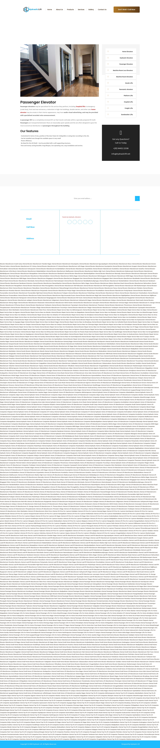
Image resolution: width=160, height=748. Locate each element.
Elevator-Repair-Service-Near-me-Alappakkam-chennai (73, 312)
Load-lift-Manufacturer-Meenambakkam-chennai (40, 547)
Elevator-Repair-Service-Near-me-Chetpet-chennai (20, 324)
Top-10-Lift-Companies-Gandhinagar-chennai (133, 710)
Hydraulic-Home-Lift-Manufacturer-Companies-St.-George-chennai (116, 458)
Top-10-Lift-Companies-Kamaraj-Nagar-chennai (119, 717)
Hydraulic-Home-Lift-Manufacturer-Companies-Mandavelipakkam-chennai (84, 421)
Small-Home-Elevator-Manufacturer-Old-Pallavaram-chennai (96, 649)
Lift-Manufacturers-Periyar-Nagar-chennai (25, 494)
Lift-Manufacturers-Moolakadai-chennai (28, 482)
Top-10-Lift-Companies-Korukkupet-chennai (83, 725)
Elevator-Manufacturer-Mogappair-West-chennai (103, 278)
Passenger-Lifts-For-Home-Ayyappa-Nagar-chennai (20, 620)
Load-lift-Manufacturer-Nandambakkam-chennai (128, 552)
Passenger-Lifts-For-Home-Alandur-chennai (127, 610)
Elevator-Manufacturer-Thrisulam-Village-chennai (31, 307)
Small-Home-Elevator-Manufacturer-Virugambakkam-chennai (85, 664)
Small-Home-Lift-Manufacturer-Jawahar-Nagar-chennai (74, 693)
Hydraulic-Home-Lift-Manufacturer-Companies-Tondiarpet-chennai (20, 465)
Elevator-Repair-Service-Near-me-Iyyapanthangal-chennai (85, 339)
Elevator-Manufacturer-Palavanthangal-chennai (59, 288)
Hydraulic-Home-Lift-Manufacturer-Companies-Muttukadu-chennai (75, 429)
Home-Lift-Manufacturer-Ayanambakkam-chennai (91, 375)
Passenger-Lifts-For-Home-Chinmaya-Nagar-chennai (43, 623)
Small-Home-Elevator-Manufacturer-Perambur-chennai (55, 654)
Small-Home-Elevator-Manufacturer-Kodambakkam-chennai (81, 642)
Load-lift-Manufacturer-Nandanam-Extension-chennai (28, 555)
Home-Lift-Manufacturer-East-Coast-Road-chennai (54, 382)
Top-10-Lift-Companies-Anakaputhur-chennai (87, 698)
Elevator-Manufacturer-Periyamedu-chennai (39, 290)
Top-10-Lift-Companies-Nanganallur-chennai (109, 727)
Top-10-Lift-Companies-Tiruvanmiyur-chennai (13, 737)
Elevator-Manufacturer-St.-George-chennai (147, 302)
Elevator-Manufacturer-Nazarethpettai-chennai (52, 283)
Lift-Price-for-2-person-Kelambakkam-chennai (113, 513)
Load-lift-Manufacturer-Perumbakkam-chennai (96, 562)
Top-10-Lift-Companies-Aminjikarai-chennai (60, 698)
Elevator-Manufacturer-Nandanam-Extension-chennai (21, 283)
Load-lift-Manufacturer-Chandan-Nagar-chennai (47, 535)
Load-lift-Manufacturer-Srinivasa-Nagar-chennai (119, 574)
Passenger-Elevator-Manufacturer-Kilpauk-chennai (68, 586)
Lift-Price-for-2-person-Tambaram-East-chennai (85, 528)
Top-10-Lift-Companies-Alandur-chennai (53, 695)
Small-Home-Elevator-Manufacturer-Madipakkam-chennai (131, 644)
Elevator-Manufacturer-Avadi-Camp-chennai (13, 264)
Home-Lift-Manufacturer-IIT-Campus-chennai (44, 390)
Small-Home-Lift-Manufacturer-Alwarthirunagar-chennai (69, 669)
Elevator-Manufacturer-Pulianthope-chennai (86, 293)
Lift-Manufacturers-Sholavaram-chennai (85, 504)
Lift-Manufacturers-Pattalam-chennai (77, 492)
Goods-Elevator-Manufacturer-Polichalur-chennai (66, 358)
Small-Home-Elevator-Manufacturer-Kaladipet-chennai (123, 635)
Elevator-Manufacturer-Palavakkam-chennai (31, 288)
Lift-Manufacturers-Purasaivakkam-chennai (106, 497)
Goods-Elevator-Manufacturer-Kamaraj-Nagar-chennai (61, 341)
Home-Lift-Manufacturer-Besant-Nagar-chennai (23, 378)
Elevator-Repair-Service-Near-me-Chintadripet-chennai (120, 324)
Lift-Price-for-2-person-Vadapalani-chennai (91, 530)
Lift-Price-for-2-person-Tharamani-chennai (113, 528)
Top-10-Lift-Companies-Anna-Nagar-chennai (114, 698)
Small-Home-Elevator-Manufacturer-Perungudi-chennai (89, 654)
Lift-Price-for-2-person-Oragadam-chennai (59, 523)
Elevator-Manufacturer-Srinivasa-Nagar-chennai (119, 302)
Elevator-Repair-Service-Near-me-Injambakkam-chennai (51, 339)
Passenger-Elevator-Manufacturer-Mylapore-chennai (62, 594)
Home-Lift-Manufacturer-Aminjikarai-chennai (127, 370)
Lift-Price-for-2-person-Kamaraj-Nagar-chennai (97, 511)
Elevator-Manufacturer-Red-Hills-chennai (100, 298)
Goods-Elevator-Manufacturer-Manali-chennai (35, 351)
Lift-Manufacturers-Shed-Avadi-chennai (34, 504)
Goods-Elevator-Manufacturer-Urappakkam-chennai (36, 363)
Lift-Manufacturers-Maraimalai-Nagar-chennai (87, 477)
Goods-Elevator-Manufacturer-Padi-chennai (33, 356)
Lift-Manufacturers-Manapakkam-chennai (117, 475)
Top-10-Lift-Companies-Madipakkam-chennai (111, 725)
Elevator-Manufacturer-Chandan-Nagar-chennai (42, 264)
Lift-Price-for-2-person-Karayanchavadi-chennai (29, 513)
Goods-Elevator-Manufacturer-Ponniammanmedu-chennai (128, 358)
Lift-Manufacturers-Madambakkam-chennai (135, 472)
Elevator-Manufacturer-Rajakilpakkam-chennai (121, 295)
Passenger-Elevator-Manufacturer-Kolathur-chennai (79, 589)
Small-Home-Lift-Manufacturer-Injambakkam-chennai (129, 690)
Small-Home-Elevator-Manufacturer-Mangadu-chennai (75, 647)
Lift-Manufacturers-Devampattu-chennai (52, 467)
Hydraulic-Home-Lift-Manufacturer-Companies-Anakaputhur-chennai (103, 400)
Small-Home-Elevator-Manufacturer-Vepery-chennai (16, 664)
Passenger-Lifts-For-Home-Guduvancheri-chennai (128, 630)
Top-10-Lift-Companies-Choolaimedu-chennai (24, 708)
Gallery (91, 9)
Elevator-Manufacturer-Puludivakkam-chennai (138, 293)
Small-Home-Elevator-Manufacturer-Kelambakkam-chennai (67, 640)
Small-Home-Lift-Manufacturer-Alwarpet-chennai (37, 669)
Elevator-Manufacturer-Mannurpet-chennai (139, 273)
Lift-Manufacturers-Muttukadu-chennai (78, 482)
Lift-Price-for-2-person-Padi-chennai (108, 523)
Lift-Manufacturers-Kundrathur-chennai (61, 472)
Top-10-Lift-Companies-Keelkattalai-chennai (105, 720)
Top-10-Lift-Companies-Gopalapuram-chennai (37, 712)
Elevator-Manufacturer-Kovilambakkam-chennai (55, 269)
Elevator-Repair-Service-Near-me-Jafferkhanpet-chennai (120, 339)
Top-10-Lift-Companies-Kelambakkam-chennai (133, 720)
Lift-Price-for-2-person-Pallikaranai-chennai (133, 523)
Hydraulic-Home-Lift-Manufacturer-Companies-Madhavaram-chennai (137, 416)
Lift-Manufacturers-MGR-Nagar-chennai (36, 480)
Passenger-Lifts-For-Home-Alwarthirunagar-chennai (56, 613)
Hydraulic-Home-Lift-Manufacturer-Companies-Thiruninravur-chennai (52, 463)
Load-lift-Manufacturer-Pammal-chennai (92, 560)
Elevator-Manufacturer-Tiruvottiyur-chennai (59, 307)
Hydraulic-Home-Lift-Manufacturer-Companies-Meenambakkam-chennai (57, 424)
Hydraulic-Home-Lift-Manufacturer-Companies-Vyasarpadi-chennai (61, 465)
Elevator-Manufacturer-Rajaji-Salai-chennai (94, 295)
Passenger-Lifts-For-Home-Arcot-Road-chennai (130, 615)
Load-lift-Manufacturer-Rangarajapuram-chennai (47, 569)
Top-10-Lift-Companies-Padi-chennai (114, 729)
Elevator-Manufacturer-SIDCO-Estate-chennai (64, 302)
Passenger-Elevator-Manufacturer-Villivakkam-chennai (67, 608)
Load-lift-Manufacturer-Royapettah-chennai (127, 569)
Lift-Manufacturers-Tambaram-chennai (79, 506)
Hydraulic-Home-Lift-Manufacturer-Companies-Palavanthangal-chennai (72, 438)
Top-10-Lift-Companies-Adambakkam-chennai (134, 693)
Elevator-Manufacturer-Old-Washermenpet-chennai (135, 285)
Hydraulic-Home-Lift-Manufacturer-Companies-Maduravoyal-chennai (67, 419)
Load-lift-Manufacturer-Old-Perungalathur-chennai (109, 557)
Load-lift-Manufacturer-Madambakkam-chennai (42, 543)
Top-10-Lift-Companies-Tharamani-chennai (116, 734)
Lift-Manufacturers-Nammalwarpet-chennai (103, 482)
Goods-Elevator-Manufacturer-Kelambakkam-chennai (104, 344)
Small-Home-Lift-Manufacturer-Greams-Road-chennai (54, 688)
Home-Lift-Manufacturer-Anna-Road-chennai (55, 373)
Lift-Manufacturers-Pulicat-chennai (55, 497)
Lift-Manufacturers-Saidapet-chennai (92, 501)
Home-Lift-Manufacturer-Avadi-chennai (63, 375)
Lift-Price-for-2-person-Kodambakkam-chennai (109, 516)
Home (49, 9)
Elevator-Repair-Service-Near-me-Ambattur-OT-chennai (49, 315)
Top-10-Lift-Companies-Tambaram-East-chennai (88, 734)
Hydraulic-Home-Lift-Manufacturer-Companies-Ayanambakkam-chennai (53, 407)
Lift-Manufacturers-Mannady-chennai (37, 477)
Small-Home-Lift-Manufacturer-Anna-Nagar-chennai (72, 671)
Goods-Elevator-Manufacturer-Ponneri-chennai (95, 358)
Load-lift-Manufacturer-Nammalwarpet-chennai (63, 552)
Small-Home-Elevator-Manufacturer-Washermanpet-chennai (123, 664)
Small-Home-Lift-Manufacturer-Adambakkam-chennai (40, 666)
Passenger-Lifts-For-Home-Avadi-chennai (87, 618)
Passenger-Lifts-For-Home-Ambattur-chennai (86, 613)
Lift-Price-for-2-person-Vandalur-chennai (145, 530)
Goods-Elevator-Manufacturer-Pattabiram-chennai (33, 361)
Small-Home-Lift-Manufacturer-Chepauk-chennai (45, 678)
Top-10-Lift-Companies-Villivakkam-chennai (68, 739)
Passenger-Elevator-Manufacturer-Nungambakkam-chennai (130, 594)
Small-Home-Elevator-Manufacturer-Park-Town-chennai (142, 652)
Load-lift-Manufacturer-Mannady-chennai (113, 545)
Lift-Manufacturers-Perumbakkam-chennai (51, 494)
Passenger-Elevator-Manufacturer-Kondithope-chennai (111, 589)
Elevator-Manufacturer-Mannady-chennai (113, 273)
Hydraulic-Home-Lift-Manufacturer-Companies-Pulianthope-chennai (26, 446)
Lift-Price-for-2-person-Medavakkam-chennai (53, 521)
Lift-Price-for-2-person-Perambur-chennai (59, 526)
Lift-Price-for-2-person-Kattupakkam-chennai (58, 513)
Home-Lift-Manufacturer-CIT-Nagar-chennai (25, 382)
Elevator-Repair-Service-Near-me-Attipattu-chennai (35, 320)
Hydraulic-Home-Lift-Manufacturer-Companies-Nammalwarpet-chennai (118, 429)
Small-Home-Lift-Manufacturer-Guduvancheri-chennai (87, 688)
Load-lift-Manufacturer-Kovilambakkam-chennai (64, 540)
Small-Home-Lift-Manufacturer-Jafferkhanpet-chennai (40, 693)
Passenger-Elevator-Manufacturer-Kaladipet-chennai (68, 581)
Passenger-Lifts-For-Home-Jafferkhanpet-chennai (60, 635)
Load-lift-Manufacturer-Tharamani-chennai (102, 577)
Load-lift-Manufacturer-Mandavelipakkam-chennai (85, 545)
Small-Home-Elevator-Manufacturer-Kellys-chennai (100, 640)
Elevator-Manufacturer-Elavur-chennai (125, 264)
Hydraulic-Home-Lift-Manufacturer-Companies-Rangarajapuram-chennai (53, 450)
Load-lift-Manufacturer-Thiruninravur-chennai (129, 577)
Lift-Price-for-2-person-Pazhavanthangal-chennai (32, 526)
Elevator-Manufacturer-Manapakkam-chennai (29, 273)
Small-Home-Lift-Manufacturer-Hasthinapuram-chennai (32, 690)
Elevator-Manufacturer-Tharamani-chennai (96, 305)
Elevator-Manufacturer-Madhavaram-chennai (65, 271)
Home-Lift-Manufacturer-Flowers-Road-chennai (62, 385)
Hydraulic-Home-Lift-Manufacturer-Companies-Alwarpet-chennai (91, 397)
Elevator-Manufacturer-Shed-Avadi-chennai (135, 300)
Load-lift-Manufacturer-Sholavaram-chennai (36, 574)
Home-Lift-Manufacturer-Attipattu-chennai (38, 375)
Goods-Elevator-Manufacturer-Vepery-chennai (34, 366)
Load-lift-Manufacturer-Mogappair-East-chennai (73, 550)
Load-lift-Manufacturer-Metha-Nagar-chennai (69, 547)
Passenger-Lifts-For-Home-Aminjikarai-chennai (144, 613)
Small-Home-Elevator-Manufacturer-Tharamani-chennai (22, 659)
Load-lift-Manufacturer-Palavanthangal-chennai (65, 560)
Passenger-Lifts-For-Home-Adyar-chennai (74, 610)
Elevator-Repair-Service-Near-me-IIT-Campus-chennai (138, 336)
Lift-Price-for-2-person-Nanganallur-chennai (106, 521)
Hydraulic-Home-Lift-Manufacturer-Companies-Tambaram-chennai (43, 460)
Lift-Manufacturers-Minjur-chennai (58, 480)
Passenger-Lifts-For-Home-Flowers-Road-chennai (103, 628)
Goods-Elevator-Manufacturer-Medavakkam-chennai (96, 351)
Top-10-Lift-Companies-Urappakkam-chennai (67, 737)
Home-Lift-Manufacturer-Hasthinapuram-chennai (15, 390)
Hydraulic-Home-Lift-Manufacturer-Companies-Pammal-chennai (114, 438)
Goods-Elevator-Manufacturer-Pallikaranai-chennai (62, 356)
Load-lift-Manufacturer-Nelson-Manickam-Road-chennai (119, 555)
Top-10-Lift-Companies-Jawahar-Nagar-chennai (65, 717)
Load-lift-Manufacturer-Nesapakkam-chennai (19, 557)
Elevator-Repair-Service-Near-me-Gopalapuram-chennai (22, 334)
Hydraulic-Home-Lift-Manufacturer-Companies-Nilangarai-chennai (122, 433)
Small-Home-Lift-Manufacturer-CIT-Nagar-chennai (142, 681)
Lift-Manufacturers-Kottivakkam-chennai (113, 470)
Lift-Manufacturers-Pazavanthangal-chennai (102, 492)
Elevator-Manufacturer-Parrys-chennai (110, 288)
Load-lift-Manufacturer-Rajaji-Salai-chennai (94, 567)
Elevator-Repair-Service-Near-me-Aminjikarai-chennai (82, 315)
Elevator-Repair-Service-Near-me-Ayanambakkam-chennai (98, 320)
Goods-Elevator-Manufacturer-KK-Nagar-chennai (34, 346)
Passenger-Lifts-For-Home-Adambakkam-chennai (47, 610)
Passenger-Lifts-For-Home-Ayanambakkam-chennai (116, 618)
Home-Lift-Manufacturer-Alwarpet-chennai (13, 370)
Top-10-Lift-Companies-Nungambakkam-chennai (138, 727)
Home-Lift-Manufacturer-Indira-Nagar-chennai (72, 390)
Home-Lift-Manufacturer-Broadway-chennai (51, 378)
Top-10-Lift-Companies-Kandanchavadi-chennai (19, 720)
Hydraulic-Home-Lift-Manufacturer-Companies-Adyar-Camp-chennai (88, 395)
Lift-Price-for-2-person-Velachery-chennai (38, 533)
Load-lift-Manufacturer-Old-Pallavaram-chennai (79, 557)
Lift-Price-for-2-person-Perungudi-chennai (85, 526)
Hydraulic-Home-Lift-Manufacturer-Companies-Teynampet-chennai (84, 460)
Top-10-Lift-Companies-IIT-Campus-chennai (77, 715)
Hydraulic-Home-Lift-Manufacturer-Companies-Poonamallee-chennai (51, 443)
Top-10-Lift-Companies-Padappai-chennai (90, 729)
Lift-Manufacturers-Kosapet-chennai (89, 470)
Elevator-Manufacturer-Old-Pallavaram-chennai (73, 285)
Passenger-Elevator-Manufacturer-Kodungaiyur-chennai (46, 589)
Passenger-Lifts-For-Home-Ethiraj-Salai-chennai (73, 628)
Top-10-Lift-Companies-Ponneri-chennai (140, 732)
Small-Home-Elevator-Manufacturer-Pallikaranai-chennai (107, 652)
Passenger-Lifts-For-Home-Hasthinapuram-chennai (61, 632)
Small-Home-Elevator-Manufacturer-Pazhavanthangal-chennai (19, 654)
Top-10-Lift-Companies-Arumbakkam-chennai (62, 700)
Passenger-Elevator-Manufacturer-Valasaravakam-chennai (122, 606)
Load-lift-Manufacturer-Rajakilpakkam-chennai (121, 567)
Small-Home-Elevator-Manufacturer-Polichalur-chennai (122, 654)
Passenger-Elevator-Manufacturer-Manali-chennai (122, 591)
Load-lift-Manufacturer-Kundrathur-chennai (120, 540)
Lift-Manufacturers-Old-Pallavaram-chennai (63, 489)
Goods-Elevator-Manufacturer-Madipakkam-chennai (128, 349)
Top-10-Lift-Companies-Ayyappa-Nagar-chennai (67, 703)
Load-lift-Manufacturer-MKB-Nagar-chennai (18, 550)
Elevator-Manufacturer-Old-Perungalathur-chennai (104, 285)
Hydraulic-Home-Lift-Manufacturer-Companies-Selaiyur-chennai (24, 455)
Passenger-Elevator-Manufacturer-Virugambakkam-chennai (102, 608)
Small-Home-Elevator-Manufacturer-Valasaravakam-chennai (75, 661)
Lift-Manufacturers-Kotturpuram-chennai (138, 470)
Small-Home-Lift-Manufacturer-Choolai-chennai (47, 681)
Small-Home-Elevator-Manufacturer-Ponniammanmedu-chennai (38, 657)
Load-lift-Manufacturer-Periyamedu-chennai (39, 562)
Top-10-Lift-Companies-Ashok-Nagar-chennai (90, 700)
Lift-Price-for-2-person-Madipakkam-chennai (108, 518)
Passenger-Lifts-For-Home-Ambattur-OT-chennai (115, 613)
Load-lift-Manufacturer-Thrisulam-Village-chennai (31, 579)
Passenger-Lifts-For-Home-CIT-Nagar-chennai (60, 625)
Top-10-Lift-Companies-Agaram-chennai (28, 695)
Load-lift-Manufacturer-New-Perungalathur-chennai (48, 557)
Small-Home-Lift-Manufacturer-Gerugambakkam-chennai (111, 686)
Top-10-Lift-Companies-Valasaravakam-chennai (122, 737)
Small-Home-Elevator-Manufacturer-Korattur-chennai (62, 644)
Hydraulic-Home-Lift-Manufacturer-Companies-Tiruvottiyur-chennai (94, 463)
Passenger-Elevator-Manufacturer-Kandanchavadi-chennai (18, 584)
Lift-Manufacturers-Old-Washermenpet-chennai (119, 489)
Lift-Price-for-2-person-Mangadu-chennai (27, 521)
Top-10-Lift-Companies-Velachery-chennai (18, 739)
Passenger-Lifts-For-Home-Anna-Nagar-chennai (44, 615)
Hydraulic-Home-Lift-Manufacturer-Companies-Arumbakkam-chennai (113, 402)
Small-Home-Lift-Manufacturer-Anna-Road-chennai (104, 671)
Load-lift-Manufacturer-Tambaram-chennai (49, 577)
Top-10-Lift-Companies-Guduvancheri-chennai (122, 712)
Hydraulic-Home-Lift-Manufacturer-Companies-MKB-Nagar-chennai (64, 426)
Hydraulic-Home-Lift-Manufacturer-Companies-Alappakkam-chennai (50, 397)
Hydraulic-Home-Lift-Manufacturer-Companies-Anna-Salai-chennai (29, 402)
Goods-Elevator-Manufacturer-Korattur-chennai (65, 349)
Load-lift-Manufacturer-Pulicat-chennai (113, 564)
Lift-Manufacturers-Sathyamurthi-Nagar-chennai (143, 501)
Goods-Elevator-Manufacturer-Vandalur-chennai (131, 363)
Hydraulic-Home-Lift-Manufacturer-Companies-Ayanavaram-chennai (96, 407)
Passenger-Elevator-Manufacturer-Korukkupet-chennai (21, 591)
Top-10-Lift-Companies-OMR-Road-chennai (38, 729)
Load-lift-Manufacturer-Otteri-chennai (11, 560)
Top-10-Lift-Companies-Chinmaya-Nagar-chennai (74, 705)
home (119, 21)
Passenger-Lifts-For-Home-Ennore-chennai (18, 628)
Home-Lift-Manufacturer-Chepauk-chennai (109, 378)
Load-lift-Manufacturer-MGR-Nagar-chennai (125, 547)
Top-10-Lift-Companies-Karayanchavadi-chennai (48, 720)
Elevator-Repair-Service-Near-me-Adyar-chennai (137, 310)
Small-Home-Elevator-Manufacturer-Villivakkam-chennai (49, 664)
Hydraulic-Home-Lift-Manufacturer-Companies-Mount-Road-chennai (33, 429)
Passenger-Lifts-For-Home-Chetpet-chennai (13, 623)
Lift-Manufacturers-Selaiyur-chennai (11, 504)
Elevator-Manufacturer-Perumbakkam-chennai (95, 290)
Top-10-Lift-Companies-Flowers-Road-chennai (105, 710)
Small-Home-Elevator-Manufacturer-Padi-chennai (75, 652)
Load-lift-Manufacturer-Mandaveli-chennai (56, 545)
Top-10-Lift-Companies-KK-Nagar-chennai (53, 722)
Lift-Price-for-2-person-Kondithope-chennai (30, 518)
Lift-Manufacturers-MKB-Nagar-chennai (82, 480)
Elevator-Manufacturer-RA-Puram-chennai (75, 298)
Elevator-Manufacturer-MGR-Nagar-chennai (125, 276)
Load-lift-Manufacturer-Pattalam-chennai (141, 560)
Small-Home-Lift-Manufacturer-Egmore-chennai (45, 683)
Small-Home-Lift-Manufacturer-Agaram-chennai (100, 666)
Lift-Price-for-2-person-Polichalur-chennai (111, 526)
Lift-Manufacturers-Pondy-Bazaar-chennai (77, 494)
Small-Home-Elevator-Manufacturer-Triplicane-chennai (129, 659)
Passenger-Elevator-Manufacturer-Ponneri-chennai (59, 601)
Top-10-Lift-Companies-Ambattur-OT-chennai (32, 698)
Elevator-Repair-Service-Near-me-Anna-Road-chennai (25, 317)
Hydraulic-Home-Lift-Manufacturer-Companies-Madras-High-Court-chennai (23, 419)
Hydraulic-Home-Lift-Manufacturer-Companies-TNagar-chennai (135, 463)
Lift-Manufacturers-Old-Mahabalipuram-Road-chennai (33, 489)
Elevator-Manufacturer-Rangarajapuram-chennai (47, 298)
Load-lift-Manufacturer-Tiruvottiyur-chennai (59, 579)
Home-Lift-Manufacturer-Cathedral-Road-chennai (81, 378)
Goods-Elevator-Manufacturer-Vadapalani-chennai (67, 363)
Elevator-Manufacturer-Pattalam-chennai (135, 288)
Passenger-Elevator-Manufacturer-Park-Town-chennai (49, 598)
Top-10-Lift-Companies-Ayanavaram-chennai (38, 703)
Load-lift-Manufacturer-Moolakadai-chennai (132, 550)
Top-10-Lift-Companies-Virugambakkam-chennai (97, 739)
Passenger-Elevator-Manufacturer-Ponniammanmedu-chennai (94, 601)
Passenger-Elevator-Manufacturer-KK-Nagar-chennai (100, 586)
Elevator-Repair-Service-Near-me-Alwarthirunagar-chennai (140, 312)
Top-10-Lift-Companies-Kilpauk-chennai (28, 722)
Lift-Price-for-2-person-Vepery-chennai (63, 533)
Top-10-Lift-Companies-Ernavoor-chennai (51, 710)
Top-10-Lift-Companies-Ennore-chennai (26, 710)
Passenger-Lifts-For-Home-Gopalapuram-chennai (37, 630)
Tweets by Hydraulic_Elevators (71, 217)
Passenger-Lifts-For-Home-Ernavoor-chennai (44, 628)
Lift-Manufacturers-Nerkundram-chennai (17, 487)
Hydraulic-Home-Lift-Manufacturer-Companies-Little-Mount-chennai (51, 416)
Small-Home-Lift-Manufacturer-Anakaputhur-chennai (40, 671)
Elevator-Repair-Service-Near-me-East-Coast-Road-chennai (36, 329)
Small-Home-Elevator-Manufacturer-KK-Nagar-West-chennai (44, 642)
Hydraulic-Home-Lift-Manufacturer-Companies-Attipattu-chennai (41, 404)
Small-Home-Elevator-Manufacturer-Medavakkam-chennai (110, 647)
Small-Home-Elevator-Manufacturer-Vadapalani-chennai (39, 661)
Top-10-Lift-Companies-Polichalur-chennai (114, 732)
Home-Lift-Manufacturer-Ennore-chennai (138, 382)
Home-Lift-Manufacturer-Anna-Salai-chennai (83, 373)
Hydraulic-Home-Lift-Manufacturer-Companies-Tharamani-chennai (126, 460)
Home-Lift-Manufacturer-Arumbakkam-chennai (139, 373)
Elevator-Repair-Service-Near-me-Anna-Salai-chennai (58, 317)
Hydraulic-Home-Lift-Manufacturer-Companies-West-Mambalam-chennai (104, 465)
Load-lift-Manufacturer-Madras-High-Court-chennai (101, 543)
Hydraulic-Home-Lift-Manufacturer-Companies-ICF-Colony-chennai (38, 412)
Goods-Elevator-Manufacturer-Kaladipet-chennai (29, 341)
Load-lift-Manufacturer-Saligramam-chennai (51, 572)
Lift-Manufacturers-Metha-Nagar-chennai (142, 477)
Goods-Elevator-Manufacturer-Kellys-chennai (134, 344)
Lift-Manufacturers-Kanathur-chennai (85, 472)
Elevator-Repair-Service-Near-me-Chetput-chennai (51, 324)
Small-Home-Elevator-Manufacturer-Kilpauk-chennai (132, 640)
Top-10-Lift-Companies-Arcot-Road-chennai (35, 700)
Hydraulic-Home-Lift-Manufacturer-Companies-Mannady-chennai (127, 421)
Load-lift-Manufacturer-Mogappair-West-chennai (103, 550)
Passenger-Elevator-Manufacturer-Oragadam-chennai (78, 596)
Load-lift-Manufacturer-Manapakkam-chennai (29, 545)
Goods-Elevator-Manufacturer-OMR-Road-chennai (102, 353)
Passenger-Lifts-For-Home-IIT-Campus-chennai (91, 632)
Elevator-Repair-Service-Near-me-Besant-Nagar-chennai (47, 322)
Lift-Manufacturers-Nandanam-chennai (37, 484)
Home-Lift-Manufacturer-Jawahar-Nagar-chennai (38, 392)
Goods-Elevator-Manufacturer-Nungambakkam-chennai (39, 353)
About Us (59, 9)
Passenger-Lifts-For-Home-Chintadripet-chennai (73, 623)
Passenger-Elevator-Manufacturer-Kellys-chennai (38, 586)
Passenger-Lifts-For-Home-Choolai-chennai (132, 623)
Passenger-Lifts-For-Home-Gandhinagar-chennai (133, 628)
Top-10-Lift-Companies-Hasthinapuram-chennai (49, 715)
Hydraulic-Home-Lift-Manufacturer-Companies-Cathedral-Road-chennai (67, 409)
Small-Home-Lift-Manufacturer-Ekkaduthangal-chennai (77, 683)
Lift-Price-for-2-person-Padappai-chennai (84, 523)
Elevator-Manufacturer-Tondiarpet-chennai (110, 307)
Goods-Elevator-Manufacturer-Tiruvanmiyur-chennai (133, 361)
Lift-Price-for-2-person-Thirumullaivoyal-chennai (141, 528)
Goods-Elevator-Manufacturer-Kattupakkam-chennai (40, 344)
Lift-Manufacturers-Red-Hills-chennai (20, 501)
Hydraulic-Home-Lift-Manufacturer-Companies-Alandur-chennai (129, 395)
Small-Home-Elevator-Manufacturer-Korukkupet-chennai (96, 644)
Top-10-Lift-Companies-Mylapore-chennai (83, 727)
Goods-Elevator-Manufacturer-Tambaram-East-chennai (65, 361)
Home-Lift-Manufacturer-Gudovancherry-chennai (87, 387)
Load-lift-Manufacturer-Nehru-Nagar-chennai (88, 555)
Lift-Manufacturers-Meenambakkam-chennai (115, 477)
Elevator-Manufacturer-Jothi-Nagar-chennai (76, 266)
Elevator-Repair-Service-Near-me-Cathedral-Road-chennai (114, 322)
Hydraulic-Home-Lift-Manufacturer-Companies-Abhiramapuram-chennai (75, 392)
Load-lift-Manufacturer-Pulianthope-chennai (87, 564)
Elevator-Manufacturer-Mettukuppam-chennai (97, 276)
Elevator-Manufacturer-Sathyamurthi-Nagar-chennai (80, 300)
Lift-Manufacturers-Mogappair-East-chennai (131, 480)
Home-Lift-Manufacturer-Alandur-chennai (116, 368)
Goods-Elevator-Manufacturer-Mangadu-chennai (64, 351)
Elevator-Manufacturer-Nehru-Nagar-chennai (80, 283)
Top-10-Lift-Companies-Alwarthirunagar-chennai (133, 695)
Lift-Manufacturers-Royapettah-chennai (44, 501)
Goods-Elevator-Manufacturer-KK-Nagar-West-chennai (65, 346)
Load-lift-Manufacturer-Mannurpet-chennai (140, 545)
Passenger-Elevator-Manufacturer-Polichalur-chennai (28, 601)
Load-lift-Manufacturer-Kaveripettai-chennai (109, 538)
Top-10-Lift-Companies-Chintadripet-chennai (102, 705)
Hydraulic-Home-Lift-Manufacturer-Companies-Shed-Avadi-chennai (65, 455)
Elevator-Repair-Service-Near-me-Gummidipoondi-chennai (68, 336)
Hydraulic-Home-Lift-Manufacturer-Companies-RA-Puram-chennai (96, 450)
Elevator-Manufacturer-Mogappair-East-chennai (73, 278)
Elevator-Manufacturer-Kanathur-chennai (137, 269)
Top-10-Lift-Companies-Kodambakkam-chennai (110, 722)
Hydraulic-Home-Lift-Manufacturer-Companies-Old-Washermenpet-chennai (107, 436)
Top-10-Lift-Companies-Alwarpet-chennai (105, 695)
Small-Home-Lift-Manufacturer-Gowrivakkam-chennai (21, 688)
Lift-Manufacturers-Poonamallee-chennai (103, 494)
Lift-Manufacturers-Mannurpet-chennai (61, 477)
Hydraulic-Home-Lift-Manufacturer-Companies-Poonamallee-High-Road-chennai (96, 443)
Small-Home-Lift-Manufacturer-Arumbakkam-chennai (40, 674)
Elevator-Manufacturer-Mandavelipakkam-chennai (84, 273)
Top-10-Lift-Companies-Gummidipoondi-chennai (20, 715)
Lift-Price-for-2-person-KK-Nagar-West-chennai (80, 516)
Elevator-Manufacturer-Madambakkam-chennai (36, 271)
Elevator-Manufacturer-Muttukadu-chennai (26, 281)
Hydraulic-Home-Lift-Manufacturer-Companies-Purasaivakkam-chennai (111, 446)
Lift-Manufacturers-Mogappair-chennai (106, 480)
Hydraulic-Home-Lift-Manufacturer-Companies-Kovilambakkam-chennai (42, 414)
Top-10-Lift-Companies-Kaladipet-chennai (92, 717)
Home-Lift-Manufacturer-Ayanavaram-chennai (121, 375)
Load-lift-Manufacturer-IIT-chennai (57, 538)
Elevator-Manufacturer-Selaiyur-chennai (109, 300)
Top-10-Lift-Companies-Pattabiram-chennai (61, 734)
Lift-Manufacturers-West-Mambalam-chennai (19, 511)
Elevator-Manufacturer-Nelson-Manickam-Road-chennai (112, 283)
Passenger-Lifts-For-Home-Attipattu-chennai (61, 618)
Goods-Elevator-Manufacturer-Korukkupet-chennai (96, 349)
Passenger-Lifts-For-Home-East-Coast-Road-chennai (90, 625)
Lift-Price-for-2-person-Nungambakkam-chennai (134, 521)
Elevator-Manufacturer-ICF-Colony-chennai (28, 266)
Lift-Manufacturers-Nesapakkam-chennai (42, 487)
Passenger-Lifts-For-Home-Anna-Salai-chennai (102, 615)
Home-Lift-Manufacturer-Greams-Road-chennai (57, 387)
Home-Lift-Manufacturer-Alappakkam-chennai (144, 368)
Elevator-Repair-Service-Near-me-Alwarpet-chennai (105, 312)
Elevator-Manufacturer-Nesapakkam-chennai (13, 285)
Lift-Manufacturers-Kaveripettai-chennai (65, 470)
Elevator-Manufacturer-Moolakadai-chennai (131, 278)
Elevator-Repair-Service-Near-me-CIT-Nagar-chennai (128, 327)
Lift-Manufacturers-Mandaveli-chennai (142, 475)
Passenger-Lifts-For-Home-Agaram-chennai (101, 610)
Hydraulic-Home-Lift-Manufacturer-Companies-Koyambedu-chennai (85, 414)
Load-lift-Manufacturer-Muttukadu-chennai (35, 552)
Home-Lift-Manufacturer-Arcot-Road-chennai (111, 373)
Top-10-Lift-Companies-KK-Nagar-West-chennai (81, 722)
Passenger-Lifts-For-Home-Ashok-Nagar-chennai (32, 618)
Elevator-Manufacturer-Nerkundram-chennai (142, 283)
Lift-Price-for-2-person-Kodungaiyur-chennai (137, 516)
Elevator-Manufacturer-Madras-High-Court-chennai (95, 271)
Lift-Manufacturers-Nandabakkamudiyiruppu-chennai (133, 482)
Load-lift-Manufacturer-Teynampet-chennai (75, 577)
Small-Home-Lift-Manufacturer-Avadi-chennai (134, 674)
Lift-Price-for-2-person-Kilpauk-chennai (28, 516)
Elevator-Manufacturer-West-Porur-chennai (38, 310)
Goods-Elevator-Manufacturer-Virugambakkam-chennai (97, 366)
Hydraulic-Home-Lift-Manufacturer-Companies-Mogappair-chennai (105, 426)
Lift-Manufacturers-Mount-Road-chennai (53, 482)
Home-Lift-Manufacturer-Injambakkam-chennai (101, 390)
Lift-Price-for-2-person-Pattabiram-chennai (58, 528)
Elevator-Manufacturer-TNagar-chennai (85, 307)
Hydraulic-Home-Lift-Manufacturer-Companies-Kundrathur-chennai (127, 414)
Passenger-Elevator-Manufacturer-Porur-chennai (128, 601)
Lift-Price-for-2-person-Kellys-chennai (138, 513)
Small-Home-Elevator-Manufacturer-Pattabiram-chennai (106, 657)
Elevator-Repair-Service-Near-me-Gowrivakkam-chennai (56, 334)
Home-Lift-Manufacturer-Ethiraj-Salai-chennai (34, 385)
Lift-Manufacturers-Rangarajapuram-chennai (129, 499)
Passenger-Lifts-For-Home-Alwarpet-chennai (26, 613)
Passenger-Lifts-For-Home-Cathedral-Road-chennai (110, 620)
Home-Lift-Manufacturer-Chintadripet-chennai (38, 380)
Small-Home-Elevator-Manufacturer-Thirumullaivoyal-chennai (58, 659)
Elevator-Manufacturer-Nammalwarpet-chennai (54, 281)
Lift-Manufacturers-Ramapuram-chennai (103, 499)
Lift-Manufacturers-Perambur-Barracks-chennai (130, 492)
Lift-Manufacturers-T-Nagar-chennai (105, 509)
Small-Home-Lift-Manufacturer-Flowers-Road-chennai (44, 686)
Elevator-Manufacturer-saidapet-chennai (25, 300)
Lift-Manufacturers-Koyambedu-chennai (37, 472)
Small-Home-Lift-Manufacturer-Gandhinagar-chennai (77, 686)
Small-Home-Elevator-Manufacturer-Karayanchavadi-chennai (114, 637)
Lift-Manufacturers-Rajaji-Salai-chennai (28, 499)
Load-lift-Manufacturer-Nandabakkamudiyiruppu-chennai (95, 552)
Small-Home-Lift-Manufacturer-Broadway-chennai (139, 676)
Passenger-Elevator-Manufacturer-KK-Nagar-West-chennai (134, 586)
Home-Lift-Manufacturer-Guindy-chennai (115, 387)
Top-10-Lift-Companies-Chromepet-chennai (51, 708)
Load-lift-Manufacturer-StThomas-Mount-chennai (20, 577)
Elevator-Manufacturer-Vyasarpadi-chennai (137, 307)
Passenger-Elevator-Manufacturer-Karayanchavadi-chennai (54, 584)
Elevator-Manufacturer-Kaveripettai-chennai (103, 266)
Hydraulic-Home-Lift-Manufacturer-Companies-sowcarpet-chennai (75, 458)
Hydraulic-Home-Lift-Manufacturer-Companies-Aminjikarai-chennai (60, 400)
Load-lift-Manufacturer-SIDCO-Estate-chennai (64, 574)
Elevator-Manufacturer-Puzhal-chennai (35, 295)
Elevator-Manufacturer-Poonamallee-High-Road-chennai (30, 293)
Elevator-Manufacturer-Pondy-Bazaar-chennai (124, 290)
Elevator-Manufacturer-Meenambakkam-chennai (40, 276)
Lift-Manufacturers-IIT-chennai (19, 470)
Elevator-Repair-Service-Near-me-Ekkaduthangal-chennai (102, 329)
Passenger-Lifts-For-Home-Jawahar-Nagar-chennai (90, 635)
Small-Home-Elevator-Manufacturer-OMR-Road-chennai (132, 649)
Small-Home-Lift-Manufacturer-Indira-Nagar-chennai (97, 690)
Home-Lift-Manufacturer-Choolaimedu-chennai (122, 380)
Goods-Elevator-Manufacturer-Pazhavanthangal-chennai (126, 356)
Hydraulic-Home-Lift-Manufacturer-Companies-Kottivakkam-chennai (116, 412)
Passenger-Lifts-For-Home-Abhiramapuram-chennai (15, 610)
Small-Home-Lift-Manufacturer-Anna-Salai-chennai (135, 671)
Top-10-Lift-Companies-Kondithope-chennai (31, 725)
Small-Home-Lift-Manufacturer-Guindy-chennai (119, 688)
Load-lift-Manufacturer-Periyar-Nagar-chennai (67, 562)
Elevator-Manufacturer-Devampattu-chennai (70, 264)
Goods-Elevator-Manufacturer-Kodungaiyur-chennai (132, 346)
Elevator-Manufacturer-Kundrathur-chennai (111, 269)
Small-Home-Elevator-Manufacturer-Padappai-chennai (42, 652)
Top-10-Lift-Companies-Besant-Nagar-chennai (96, 703)
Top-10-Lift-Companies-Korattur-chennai (57, 725)
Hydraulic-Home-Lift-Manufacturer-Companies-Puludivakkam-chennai (68, 446)
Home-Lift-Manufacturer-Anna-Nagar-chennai (27, 373)
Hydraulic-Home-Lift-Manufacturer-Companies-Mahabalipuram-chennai (110, 419)
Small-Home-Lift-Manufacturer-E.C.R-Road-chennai (15, 683)
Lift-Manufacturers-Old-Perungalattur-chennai (91, 489)
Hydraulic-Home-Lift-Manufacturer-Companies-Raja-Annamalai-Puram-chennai (41, 448)
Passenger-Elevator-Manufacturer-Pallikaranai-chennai (16, 598)
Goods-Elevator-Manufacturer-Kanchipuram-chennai (94, 341)
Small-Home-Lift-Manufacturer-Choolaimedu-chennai (78, 681)
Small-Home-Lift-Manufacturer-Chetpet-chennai (75, 678)
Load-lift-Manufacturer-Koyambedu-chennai (93, 540)
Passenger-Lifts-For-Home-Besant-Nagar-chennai (51, 620)
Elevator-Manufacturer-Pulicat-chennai (112, 293)
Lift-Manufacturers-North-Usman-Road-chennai (122, 487)
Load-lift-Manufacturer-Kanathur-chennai (146, 540)
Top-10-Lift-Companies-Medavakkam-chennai (56, 727)
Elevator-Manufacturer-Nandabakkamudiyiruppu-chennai (86, 281)
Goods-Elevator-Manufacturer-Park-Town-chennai (93, 356)
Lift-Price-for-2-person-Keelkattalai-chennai (85, 513)
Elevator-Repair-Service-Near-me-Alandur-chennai (40, 312)
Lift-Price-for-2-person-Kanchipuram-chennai (125, 511)
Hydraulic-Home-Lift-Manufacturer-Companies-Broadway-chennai (25, 409)
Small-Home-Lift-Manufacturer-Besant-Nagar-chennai (107, 676)
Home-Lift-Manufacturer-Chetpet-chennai (135, 378)
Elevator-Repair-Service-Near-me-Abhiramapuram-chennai (69, 310)
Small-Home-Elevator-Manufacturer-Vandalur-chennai (109, 661)
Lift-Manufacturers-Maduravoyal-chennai (64, 475)
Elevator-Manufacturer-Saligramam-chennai (51, 300)
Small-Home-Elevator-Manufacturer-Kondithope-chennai (28, 644)
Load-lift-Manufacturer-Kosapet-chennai (135, 538)
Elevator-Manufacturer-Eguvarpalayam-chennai (98, 264)
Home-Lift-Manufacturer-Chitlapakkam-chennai (67, 380)
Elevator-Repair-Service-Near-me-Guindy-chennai (35, 336)
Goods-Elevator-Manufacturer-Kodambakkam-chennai (99, 346)
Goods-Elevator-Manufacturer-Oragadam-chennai (133, 353)
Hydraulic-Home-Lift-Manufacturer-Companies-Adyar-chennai (48, 395)
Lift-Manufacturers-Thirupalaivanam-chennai (27, 509)
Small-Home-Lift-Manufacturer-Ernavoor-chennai (138, 683)
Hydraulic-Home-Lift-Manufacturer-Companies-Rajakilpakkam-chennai (127, 448)
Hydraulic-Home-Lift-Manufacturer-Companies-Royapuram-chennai (62, 453)
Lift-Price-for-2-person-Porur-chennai (33, 528)
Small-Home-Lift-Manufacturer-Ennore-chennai (108, 683)
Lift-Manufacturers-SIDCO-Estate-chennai (110, 504)
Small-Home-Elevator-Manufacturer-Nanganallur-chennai (22, 649)
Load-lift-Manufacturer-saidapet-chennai (25, 572)
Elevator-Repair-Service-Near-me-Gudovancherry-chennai (126, 334)
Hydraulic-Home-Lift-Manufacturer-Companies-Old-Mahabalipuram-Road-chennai (58, 436)
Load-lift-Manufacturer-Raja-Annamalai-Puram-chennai (64, 567)
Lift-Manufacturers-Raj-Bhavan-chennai (78, 499)
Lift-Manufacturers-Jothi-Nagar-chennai (41, 470)
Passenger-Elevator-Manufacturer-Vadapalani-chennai (88, 606)
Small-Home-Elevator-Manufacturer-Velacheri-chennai (143, 661)
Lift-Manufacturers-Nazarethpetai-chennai (92, 484)
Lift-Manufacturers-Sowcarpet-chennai (135, 504)
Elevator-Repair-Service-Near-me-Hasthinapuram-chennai (104, 336)
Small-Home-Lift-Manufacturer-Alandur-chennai (130, 666)
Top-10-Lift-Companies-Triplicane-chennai (40, 737)
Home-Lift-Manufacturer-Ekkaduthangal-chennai (111, 382)
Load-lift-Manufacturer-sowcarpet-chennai (91, 574)
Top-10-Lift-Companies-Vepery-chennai (43, 739)
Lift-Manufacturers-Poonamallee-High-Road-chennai (132, 494)
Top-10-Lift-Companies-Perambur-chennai (62, 732)
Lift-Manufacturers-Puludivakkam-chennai (79, 497)
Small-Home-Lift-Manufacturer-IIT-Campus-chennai (65, 690)
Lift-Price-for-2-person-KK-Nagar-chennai (53, 516)
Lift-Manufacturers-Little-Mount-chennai (109, 472)
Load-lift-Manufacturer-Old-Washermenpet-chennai (141, 557)
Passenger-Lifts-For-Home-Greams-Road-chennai (98, 630)
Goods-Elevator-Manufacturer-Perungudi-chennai (35, 358)
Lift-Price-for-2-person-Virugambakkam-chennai (116, 533)
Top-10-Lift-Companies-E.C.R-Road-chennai (104, 708)
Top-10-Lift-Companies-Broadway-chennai (123, 703)
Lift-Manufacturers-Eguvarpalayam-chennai (78, 467)
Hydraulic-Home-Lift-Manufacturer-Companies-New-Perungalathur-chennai (78, 433)
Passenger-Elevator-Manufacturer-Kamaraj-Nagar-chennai (101, 581)
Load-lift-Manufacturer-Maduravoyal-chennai (131, 543)
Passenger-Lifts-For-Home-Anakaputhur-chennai (14, 615)
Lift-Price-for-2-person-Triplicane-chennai (37, 530)
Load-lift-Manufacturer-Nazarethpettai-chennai (59, 555)
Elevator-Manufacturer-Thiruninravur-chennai (123, 305)
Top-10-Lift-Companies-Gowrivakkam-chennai (65, 712)
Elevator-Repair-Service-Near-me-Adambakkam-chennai (105, 310)
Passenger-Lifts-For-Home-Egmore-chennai (120, 625)
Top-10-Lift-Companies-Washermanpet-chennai (126, 739)
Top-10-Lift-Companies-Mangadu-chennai (29, 727)
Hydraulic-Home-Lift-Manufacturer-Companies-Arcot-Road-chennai (70, 402)
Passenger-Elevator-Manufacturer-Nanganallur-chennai (95, 594)
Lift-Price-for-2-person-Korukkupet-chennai (81, 518)
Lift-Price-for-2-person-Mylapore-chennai (80, 521)
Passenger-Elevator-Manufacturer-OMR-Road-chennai (45, 596)
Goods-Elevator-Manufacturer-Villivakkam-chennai (64, 366)
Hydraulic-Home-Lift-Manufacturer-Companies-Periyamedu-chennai (123, 441)
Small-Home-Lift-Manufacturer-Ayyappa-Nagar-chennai (74, 676)
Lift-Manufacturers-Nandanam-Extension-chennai (64, 484)
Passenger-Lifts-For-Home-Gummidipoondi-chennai (30, 632)
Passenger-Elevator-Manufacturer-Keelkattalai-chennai (123, 584)
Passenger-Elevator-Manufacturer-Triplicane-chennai (21, 606)
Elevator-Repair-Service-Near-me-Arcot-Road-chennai (91, 317)
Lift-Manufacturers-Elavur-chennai (101, 467)
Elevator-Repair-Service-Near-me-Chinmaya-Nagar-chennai (85, 324)
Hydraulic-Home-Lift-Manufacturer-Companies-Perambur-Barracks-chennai (79, 441)
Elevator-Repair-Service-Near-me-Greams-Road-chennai (91, 334)
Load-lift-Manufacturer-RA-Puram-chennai (75, 569)
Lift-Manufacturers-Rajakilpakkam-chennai (53, 499)
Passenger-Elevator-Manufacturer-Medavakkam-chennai (28, 594)
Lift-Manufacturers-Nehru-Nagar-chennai (118, 484)
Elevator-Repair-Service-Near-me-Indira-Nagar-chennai (16, 339)
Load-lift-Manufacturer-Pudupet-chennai (60, 564)
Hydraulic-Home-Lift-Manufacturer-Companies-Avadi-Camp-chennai (82, 404)
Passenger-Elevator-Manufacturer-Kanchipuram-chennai (137, 581)
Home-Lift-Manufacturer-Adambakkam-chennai (38, 368)
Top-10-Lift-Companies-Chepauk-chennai (21, 705)
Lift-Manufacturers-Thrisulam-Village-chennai (55, 509)
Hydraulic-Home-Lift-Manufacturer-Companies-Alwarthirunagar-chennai (133, 397)
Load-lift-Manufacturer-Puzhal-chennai (35, 567)
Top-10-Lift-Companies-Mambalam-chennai (138, 725)
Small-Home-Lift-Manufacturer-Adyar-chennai (71, 666)
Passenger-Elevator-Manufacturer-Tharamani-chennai (73, 603)
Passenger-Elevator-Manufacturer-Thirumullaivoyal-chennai (108, 603)
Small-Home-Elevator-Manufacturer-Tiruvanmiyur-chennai (94, 659)
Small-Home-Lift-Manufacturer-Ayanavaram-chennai (40, 676)
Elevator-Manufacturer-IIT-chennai (52, 266)
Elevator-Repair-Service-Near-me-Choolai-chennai (29, 327)
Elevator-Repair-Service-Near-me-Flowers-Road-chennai (76, 332)
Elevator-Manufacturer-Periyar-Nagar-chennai (67, 290)
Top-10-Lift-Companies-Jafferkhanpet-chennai (36, 717)
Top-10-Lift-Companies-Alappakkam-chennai (79, 695)
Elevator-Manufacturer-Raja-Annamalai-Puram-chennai (63, 295)
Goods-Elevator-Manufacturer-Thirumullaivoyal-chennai (100, 361)
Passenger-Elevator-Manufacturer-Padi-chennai (141, 596)
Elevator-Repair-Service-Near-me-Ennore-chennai (135, 329)
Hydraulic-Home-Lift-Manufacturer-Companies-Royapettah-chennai (20, 453)
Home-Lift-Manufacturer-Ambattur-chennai (71, 370)
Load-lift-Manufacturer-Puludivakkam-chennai (139, 564)
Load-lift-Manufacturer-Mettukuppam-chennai (97, 547)
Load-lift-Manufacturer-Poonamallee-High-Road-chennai (30, 564)
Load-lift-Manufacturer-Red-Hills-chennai (101, 569)
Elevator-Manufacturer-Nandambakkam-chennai (119, 281)
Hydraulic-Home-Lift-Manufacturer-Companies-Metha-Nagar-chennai (101, 424)
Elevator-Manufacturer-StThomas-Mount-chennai (15, 305)
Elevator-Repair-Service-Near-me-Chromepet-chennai (95, 327)
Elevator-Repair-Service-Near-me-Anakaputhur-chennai (116, 315)
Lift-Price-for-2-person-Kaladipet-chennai (70, 511)
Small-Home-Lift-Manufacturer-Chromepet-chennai (111, 681)
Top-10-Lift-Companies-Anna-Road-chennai (141, 698)
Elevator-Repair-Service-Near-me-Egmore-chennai (69, 329)
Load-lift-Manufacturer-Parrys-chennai (116, 560)
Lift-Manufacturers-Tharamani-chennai (128, 506)
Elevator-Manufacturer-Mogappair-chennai (45, 278)
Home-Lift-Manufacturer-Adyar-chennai (66, 368)
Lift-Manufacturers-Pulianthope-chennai (32, 497)
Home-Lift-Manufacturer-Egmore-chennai (83, 382)
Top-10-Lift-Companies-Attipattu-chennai (117, 700)
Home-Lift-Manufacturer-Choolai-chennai (95, 380)
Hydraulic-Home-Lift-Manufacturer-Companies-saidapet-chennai (102, 453)
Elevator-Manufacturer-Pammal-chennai (86, 288)
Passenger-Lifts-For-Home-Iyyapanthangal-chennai (29, 635)
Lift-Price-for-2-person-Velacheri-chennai (12, 533)
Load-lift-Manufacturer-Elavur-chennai (131, 535)
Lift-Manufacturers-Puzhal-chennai (129, 497)
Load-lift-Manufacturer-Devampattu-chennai (76, 535)
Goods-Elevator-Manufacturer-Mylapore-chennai (127, 351)
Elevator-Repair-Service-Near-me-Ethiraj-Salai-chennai (42, 332)
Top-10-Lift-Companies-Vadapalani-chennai (94, 737)
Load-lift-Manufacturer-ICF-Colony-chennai (33, 538)
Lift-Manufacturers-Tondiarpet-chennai (128, 509)
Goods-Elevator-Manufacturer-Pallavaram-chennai (71, 353)
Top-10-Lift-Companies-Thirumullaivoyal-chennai (144, 734)
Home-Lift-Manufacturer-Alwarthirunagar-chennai (42, 370)
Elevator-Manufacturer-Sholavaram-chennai (36, 302)
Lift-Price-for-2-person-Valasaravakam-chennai (118, 530)
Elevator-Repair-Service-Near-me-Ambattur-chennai (16, 315)
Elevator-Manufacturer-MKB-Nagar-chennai (18, 278)
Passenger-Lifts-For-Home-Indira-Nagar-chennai (120, 632)
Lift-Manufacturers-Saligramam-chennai (116, 501)
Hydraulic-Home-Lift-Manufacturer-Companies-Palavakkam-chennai (30, 438)
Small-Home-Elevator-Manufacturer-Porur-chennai (73, 657)
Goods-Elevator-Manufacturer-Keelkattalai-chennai (72, 344)
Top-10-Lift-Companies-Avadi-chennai (141, 700)
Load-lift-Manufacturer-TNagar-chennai (85, 579)
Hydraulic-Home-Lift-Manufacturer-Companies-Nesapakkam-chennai (34, 433)
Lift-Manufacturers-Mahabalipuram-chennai (91, 475)
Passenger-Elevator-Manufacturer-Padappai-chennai (111, 596)
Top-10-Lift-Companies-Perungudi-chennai (88, 732)
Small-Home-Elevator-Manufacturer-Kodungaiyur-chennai (117, 642)
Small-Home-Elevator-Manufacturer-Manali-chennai (42, 647)
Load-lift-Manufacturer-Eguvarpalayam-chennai (104, 535)
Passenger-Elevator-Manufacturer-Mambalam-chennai (89, 591)
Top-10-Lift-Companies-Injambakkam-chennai (132, 715)
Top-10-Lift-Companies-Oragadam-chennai (64, 729)
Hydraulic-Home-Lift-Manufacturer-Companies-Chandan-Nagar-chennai (111, 409)
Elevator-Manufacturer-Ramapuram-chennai (18, 298)
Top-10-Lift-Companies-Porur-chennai (35, 734)
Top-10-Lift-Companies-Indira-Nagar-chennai (104, 715)
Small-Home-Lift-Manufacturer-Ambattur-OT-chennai (134, 669)
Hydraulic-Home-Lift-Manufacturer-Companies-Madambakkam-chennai (94, 416)
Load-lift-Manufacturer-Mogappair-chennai (45, 550)
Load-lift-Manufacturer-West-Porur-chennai (38, 581)
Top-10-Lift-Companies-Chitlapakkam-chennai (130, 705)
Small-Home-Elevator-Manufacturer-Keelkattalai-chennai (31, 640)
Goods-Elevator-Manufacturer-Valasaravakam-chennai (100, 363)
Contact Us (102, 9)
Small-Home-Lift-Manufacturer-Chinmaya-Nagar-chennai (108, 678)
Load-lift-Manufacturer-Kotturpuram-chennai (36, 540)
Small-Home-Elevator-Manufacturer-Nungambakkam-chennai (59, 649)
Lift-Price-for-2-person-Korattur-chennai (56, 518)
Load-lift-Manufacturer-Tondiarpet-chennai (111, 579)
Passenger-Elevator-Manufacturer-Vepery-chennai (35, 608)
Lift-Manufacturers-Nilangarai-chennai (96, 487)
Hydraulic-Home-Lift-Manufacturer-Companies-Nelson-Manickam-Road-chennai (100, 431)
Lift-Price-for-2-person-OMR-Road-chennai (32, 523)
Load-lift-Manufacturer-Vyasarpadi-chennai (137, 579)
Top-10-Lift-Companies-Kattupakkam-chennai (77, 720)
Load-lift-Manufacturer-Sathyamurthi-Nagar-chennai (81, 572)
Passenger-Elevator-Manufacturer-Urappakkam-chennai (54, 606)
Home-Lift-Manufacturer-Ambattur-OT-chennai (98, 370)
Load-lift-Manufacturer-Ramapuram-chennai (18, 569)
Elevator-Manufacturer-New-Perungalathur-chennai (43, 285)
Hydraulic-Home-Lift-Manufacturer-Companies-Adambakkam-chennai (118, 392)
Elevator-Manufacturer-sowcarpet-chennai (91, 302)
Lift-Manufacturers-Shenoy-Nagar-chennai (60, 504)
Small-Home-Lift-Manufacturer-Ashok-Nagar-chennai (73, 674)
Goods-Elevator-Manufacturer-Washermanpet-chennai (131, 366)
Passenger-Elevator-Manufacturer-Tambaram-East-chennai (39, 603)
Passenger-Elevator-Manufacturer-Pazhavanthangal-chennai (85, 598)
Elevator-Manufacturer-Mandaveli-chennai (56, 273)
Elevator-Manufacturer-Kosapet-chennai (130, 266)
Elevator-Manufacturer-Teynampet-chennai (70, 305)
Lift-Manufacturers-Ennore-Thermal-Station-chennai (128, 467)
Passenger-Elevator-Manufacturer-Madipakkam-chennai (56, 591)
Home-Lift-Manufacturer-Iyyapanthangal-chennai (131, 390)
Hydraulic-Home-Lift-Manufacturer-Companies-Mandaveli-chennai (41, 421)
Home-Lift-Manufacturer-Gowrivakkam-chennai (28, 387)
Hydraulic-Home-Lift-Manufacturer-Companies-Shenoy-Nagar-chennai (107, 455)
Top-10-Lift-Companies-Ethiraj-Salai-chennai (77, 710)
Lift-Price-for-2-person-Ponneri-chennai (136, 526)
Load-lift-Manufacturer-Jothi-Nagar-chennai (81, 538)
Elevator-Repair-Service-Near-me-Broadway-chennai (80, 322)
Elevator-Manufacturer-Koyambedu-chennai (84, 269)
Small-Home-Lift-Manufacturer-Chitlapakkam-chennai (16, 681)
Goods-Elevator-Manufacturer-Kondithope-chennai (35, 349)
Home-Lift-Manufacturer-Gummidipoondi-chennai (143, 387)
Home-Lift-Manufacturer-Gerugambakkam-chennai (121, 385)
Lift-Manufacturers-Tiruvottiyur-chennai (81, 509)
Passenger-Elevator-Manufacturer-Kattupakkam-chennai (89, 584)
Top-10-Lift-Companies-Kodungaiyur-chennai (138, 722)
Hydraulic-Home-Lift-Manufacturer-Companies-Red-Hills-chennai (136, 450)
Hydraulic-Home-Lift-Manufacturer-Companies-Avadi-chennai (122, 404)
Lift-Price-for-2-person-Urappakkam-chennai (64, 530)
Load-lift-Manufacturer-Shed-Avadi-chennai (135, 572)
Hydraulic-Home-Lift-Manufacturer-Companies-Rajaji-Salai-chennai (85, 448)
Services (81, 9)
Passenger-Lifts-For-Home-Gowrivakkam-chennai (68, 630)
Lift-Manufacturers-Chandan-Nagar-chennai (26, 467)
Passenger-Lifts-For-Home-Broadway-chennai (80, 620)
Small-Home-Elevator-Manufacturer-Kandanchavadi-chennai (77, 637)
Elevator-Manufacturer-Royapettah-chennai (126, 298)
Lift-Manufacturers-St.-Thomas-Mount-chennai (53, 506)
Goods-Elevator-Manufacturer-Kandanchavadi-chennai (127, 341)
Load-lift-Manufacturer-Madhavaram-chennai (71, 543)
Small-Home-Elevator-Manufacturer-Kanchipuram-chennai (41, 637)
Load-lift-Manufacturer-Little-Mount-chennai (13, 543)
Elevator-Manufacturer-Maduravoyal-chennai (124, 271)
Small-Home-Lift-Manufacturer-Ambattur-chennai (102, 669)
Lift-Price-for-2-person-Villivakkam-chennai (88, 533)
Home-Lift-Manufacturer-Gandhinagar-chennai (91, 385)
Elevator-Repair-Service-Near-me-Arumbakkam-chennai (125, 317)
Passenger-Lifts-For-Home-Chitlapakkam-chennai (104, 623)
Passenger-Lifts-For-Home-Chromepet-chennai (32, 625)
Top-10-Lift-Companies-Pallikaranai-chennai (139, 729)
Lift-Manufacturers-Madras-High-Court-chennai (37, 475)
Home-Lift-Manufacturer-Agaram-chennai (91, 368)
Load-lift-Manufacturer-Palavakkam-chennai (37, 560)
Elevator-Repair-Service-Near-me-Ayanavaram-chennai (133, 320)
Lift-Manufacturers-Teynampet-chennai (104, 506)
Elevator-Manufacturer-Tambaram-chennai (44, 305)
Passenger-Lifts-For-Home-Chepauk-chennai (139, 620)
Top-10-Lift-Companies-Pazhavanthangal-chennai (34, 732)
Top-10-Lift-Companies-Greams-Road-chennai (93, 712)
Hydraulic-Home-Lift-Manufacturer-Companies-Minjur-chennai (24, 426)
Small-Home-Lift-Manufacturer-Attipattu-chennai (104, 674)
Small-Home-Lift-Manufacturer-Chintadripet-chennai (141, 678)
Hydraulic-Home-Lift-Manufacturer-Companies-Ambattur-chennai (20, 400)
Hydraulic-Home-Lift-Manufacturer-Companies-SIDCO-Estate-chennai (34, 458)
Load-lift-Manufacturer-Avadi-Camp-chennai (18, 535)
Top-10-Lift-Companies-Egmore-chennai (129, 708)
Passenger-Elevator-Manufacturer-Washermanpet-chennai (139, 608)
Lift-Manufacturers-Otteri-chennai (145, 489)
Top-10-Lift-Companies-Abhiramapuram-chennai (105, 693)
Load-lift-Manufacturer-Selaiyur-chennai (109, 572)
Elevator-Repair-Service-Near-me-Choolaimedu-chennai (62, 327)
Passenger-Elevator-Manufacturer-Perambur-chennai (119, 598)
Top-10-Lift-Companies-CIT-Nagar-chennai (78, 708)
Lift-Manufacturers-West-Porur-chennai (45, 511)
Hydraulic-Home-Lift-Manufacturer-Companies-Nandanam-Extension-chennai (52, 431)
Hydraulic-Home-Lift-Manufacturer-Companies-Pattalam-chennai (36, 441)
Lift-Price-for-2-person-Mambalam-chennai (136, 518)
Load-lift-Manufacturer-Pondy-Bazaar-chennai (124, 562)
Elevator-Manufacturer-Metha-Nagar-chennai (69, 276)
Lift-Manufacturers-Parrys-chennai (54, 492)
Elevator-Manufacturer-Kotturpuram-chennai (27, 269)
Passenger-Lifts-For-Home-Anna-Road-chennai (73, 615)
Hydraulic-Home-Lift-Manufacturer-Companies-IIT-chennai (77, 412)
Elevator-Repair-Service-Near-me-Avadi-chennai (65, 320)
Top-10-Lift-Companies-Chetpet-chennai (46, 705)
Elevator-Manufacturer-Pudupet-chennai (60, 293)
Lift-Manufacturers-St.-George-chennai (27, 506)
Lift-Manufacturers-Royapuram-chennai (69, 501)
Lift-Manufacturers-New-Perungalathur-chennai (69, 487)
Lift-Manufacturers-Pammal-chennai (33, 492)
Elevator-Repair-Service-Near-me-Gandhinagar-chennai (110, 332)
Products (70, 9)
